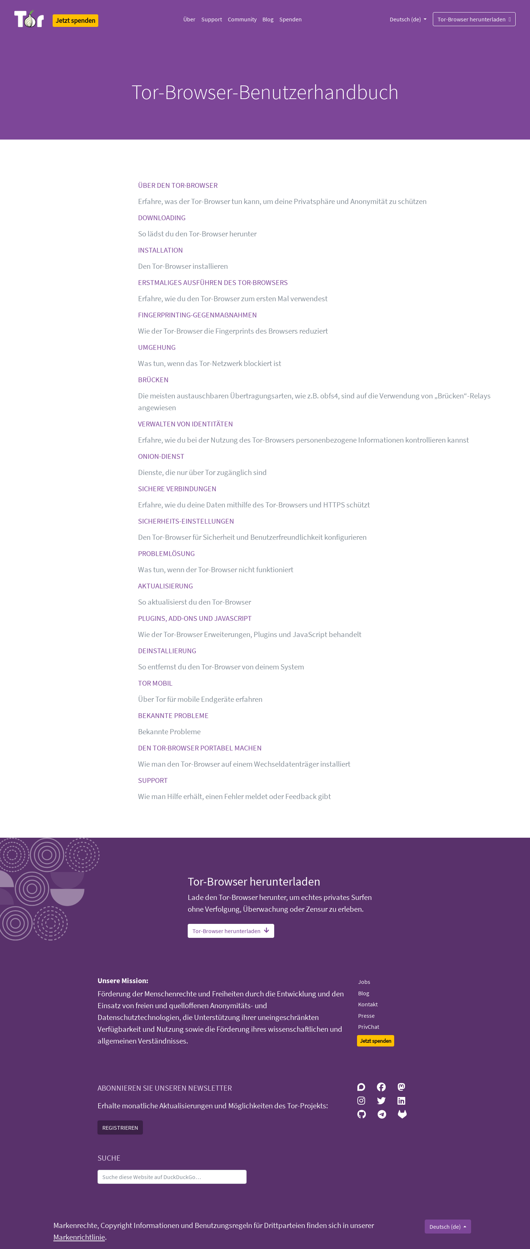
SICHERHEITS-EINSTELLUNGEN (186, 520)
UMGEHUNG (157, 347)
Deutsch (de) (406, 19)
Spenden (290, 19)
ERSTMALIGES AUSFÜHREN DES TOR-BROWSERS (213, 282)
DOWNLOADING (162, 217)
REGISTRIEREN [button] (120, 1127)
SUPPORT (153, 780)
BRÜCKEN (153, 379)
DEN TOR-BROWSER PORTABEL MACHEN (200, 747)
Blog (267, 19)
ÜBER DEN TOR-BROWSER (178, 185)
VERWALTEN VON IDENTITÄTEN (185, 423)
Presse (366, 1015)
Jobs (364, 981)
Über (189, 19)
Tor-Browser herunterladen (474, 19)
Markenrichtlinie (79, 1237)
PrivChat (368, 1026)
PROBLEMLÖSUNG (166, 553)
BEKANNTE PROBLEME (173, 715)
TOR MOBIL (155, 682)
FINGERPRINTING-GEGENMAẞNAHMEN (197, 314)
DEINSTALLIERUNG (167, 650)
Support (211, 19)
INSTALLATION (160, 249)
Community (242, 19)
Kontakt (368, 1004)
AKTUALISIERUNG (165, 585)
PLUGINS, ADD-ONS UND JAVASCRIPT (195, 618)
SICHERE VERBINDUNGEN (177, 488)
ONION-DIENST (161, 456)
